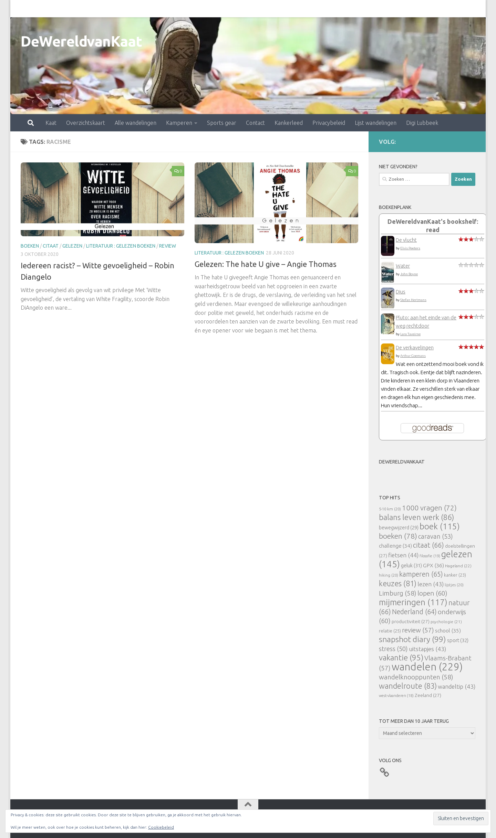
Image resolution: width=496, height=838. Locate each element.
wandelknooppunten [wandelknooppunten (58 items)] (416, 677)
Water (403, 266)
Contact (225, 9)
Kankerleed (258, 9)
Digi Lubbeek (392, 9)
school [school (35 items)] (448, 631)
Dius (400, 292)
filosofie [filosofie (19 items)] (430, 556)
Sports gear (191, 9)
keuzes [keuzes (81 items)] (397, 583)
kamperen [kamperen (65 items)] (421, 574)
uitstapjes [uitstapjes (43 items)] (427, 649)
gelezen (72, 246)
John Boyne (409, 274)
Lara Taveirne (410, 334)
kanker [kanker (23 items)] (455, 574)
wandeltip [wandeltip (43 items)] (456, 686)
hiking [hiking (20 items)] (388, 575)
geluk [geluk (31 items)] (411, 565)
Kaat (20, 9)
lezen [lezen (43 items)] (430, 584)
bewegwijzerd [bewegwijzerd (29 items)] (398, 527)
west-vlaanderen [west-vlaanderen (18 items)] (396, 696)
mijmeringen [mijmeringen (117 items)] (413, 602)
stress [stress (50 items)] (393, 648)
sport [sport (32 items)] (457, 640)
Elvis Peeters (410, 248)
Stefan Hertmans (413, 300)
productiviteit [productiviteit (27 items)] (411, 621)
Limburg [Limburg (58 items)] (397, 593)
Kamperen (149, 9)
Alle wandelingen (105, 9)
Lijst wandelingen (345, 9)
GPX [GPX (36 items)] (433, 565)
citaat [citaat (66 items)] (428, 545)
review (167, 246)
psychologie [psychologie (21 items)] (446, 621)
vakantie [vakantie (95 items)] (401, 657)
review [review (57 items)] (418, 630)
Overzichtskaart (55, 9)
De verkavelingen (415, 347)
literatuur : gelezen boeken (120, 246)
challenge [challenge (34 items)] (395, 546)
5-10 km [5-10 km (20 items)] (390, 509)
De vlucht (406, 240)
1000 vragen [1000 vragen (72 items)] (429, 508)
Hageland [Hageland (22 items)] (458, 565)
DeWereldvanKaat (81, 41)
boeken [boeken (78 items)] (398, 536)
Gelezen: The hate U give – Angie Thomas (266, 264)
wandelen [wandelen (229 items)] (427, 666)
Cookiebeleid (161, 827)
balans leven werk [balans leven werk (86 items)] (416, 517)
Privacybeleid (298, 9)
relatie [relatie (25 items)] (390, 630)
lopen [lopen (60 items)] (432, 593)
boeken (30, 246)
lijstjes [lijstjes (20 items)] (454, 584)
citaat (51, 246)
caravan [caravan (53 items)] (435, 536)
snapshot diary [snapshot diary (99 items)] (412, 639)
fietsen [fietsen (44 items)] (403, 555)
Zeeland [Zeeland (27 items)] (428, 695)
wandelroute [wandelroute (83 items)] (408, 686)
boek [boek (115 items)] (440, 526)
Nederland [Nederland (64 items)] (414, 612)
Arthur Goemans (413, 356)
